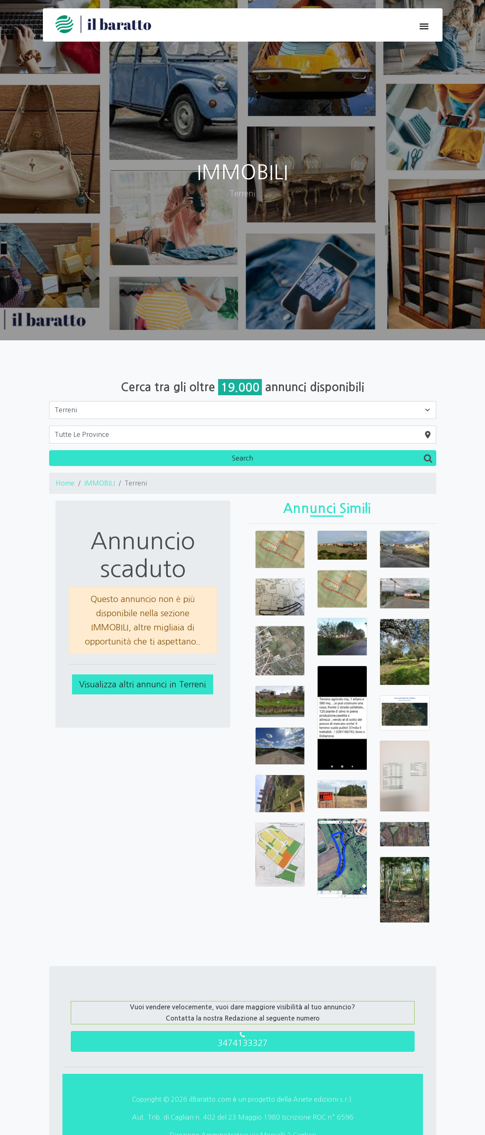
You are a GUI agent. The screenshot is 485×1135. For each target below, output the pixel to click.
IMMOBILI (99, 483)
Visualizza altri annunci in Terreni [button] (142, 684)
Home (65, 483)
